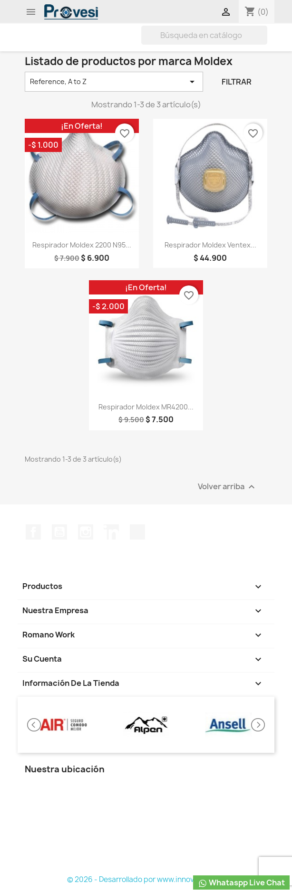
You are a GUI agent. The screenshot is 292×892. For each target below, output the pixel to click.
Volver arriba (227, 487)
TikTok (137, 532)
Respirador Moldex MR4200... (146, 406)
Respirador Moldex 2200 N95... (81, 244)
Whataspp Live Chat (241, 882)
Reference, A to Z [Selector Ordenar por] (114, 81)
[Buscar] (204, 35)
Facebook (33, 532)
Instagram (85, 532)
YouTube (59, 532)
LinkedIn (111, 532)
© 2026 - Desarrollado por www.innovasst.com (146, 879)
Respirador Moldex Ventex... (210, 244)
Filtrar (237, 81)
